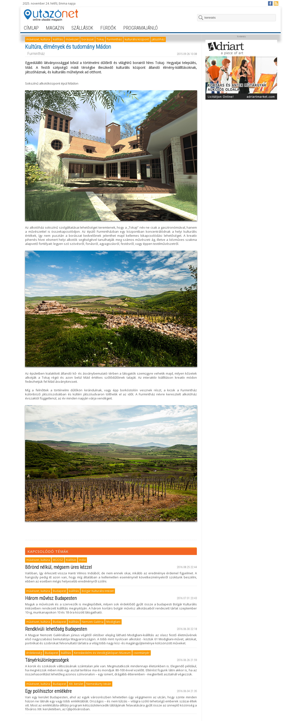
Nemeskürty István (98, 684)
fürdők (108, 28)
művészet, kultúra (38, 39)
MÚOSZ (58, 560)
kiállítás (58, 39)
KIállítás (71, 560)
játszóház (158, 39)
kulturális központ (137, 39)
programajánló (140, 28)
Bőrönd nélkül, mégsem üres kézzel (58, 567)
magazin (55, 28)
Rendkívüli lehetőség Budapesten (56, 629)
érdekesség (34, 653)
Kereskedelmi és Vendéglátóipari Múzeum (102, 653)
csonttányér (142, 653)
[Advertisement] (241, 132)
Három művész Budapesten (51, 598)
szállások (82, 28)
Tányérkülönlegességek (47, 660)
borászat (87, 39)
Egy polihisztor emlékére (48, 691)
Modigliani (113, 622)
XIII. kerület (76, 684)
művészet (72, 39)
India (82, 560)
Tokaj (100, 39)
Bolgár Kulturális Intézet (98, 591)
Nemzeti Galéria (92, 622)
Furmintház (114, 39)
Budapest (59, 591)
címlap (31, 28)
